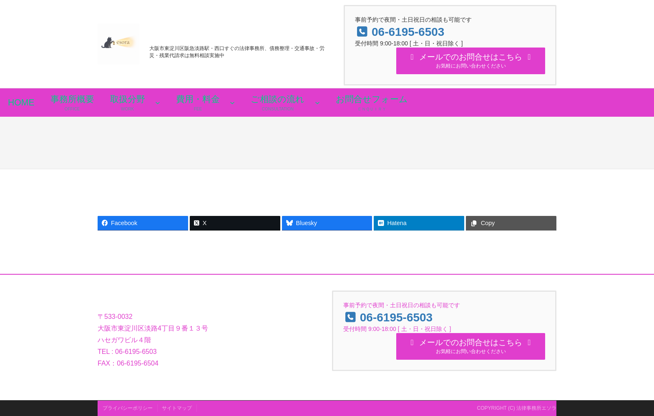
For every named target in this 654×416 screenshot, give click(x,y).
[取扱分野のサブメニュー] (157, 105)
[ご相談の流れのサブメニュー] (317, 105)
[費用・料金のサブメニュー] (232, 105)
